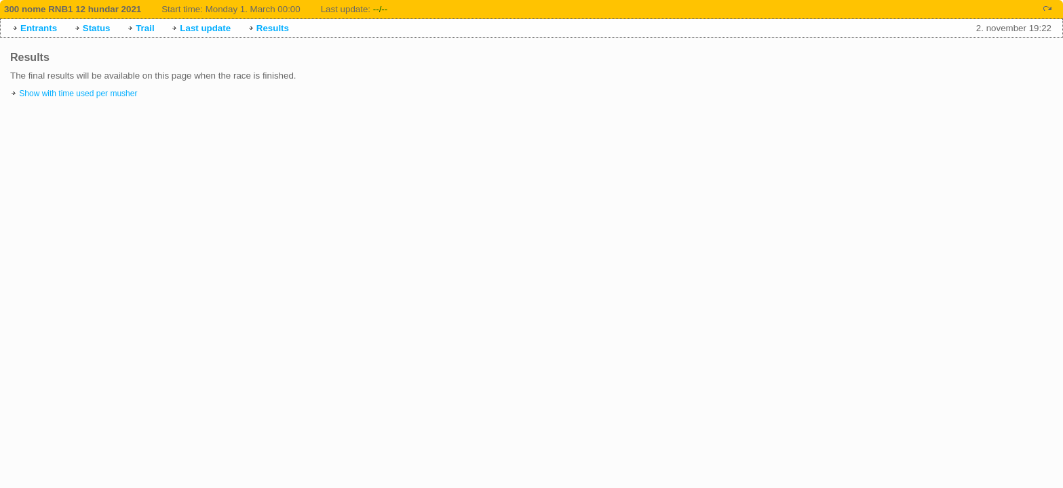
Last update (205, 28)
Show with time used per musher (78, 93)
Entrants (38, 28)
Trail (145, 28)
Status (97, 28)
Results (272, 28)
